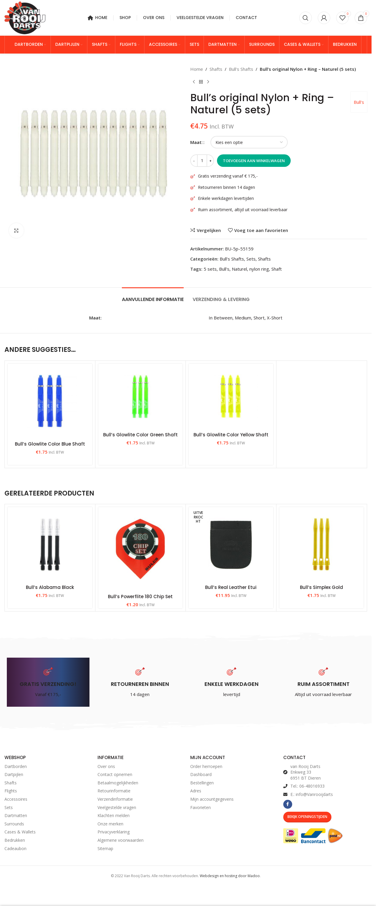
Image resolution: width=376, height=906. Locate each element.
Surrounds (14, 824)
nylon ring (259, 269)
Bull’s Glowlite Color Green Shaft (140, 435)
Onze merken (110, 824)
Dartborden (15, 766)
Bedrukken (14, 840)
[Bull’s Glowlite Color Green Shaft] (140, 396)
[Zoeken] (305, 18)
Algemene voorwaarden (120, 840)
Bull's (359, 102)
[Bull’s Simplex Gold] (321, 544)
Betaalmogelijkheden (117, 783)
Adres (195, 791)
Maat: (196, 142)
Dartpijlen (13, 774)
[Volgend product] (208, 82)
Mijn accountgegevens (212, 799)
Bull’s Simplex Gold (321, 587)
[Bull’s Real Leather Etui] (231, 544)
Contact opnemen (114, 774)
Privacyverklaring (113, 832)
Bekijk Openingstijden (307, 816)
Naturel (239, 269)
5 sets (210, 269)
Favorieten (200, 807)
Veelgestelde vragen (116, 807)
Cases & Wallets (20, 832)
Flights (10, 791)
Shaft (276, 269)
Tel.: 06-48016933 (307, 786)
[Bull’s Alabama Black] (50, 544)
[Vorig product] (193, 82)
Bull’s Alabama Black (50, 587)
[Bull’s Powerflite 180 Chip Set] (140, 548)
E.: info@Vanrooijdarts (311, 794)
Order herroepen (206, 766)
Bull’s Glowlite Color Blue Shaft (50, 444)
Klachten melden (113, 815)
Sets (251, 259)
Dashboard (201, 774)
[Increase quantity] (210, 160)
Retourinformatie (113, 791)
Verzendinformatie (115, 799)
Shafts (216, 69)
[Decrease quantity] (194, 160)
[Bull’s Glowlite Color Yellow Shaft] (231, 396)
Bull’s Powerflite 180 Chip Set (140, 596)
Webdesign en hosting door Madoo (230, 875)
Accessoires (15, 799)
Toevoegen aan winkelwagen (254, 160)
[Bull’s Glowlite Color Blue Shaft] (50, 401)
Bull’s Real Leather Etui (231, 587)
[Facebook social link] (287, 804)
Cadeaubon (15, 848)
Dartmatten (15, 815)
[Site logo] (24, 17)
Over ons (106, 766)
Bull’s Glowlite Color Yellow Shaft (230, 435)
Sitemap (105, 848)
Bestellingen (202, 783)
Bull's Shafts (241, 69)
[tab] (153, 296)
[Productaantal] (202, 160)
